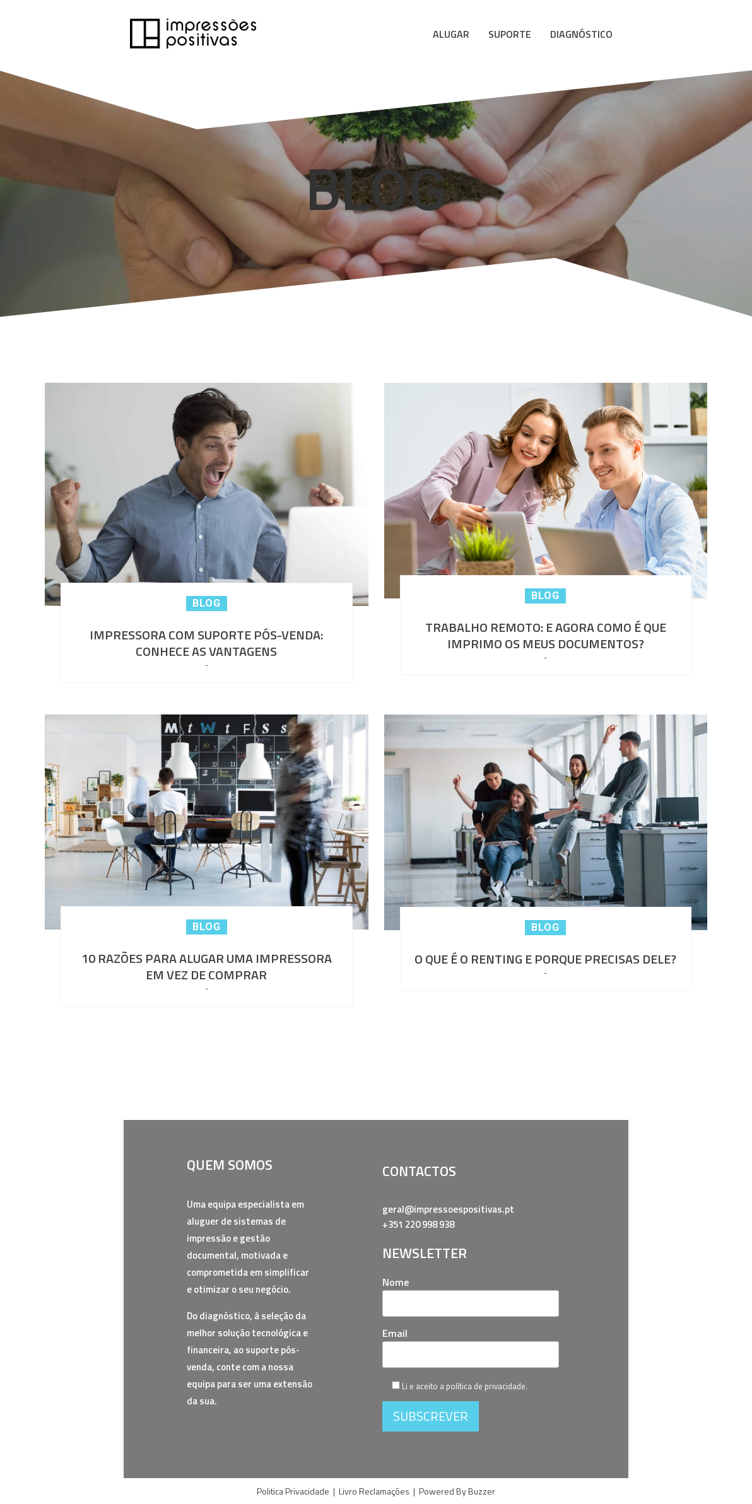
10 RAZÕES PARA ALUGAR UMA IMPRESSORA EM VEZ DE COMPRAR (206, 966)
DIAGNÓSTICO (581, 34)
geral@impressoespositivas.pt (448, 1209)
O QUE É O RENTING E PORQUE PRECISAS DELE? (545, 959)
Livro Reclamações (374, 1491)
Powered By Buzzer (457, 1491)
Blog (206, 603)
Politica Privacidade (293, 1491)
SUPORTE (509, 34)
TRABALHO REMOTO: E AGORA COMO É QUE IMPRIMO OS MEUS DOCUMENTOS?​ (545, 635)
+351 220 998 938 (418, 1224)
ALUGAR (451, 34)
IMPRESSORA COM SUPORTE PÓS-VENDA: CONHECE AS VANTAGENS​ (206, 643)
